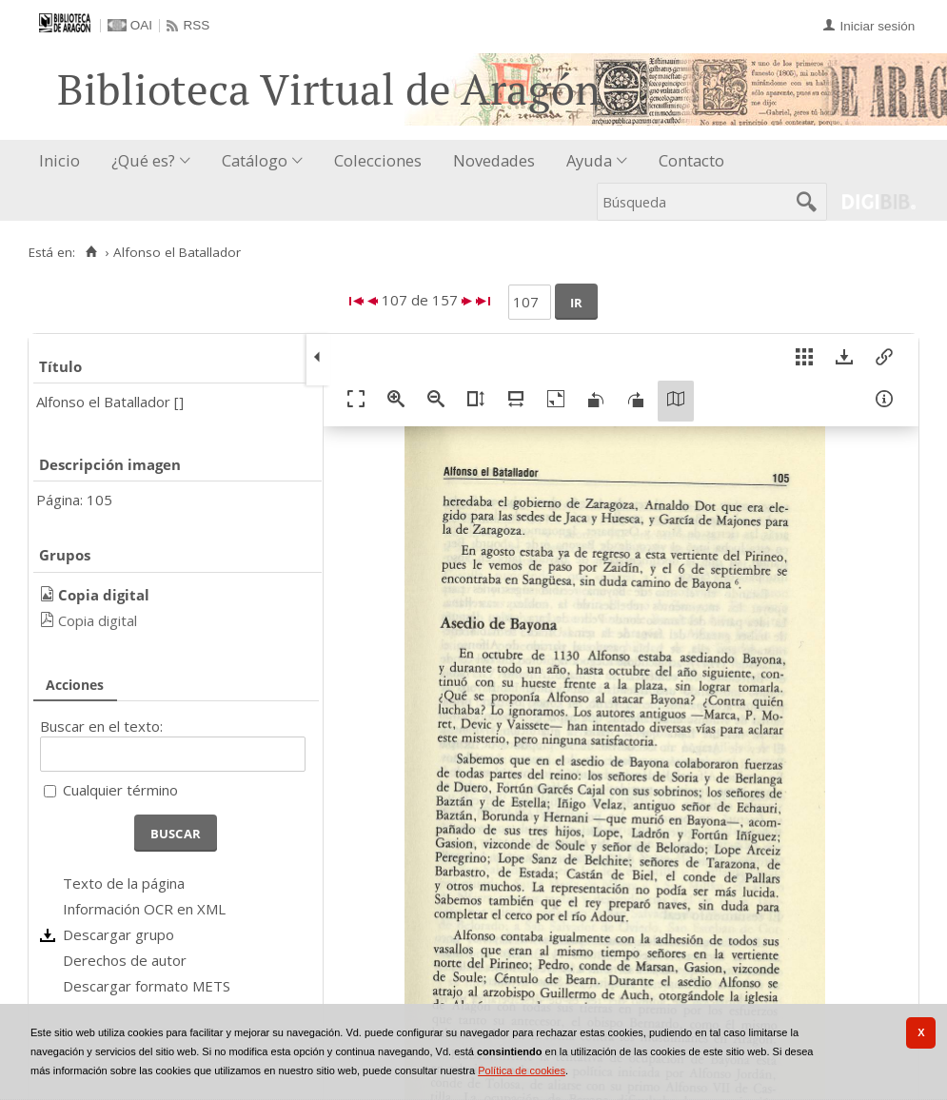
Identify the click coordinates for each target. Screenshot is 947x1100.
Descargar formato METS (146, 985)
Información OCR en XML (144, 908)
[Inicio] (91, 252)
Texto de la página (124, 883)
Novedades (494, 160)
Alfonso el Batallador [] (110, 401)
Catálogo (254, 160)
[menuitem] (63, 161)
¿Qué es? (143, 160)
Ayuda (589, 160)
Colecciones (378, 160)
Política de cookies (521, 1070)
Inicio (59, 160)
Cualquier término (120, 789)
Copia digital (97, 620)
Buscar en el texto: (101, 726)
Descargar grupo (118, 934)
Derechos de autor (125, 960)
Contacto (691, 160)
